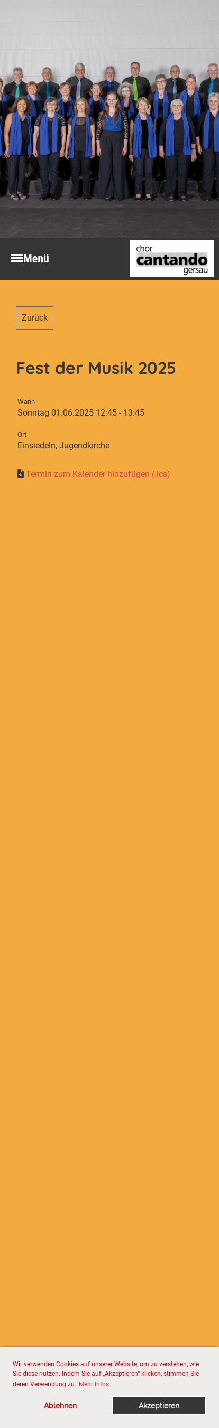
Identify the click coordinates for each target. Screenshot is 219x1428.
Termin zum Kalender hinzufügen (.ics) (98, 474)
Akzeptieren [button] (159, 1405)
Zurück (35, 318)
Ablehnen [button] (60, 1405)
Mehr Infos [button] (94, 1384)
